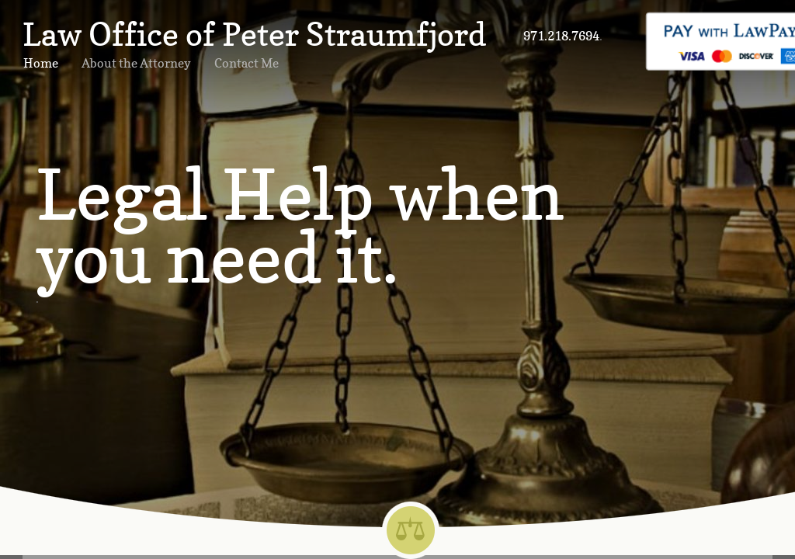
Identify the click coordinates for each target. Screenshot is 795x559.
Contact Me (246, 63)
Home (40, 63)
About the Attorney (136, 63)
